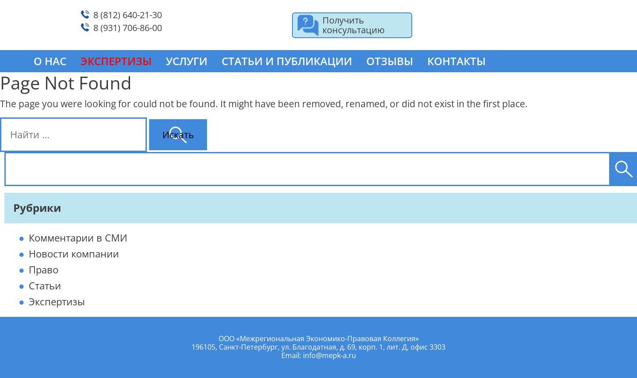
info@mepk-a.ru (329, 355)
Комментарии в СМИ (78, 237)
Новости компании (74, 253)
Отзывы (389, 61)
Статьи (45, 285)
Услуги (186, 61)
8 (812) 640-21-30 (127, 15)
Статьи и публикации (287, 61)
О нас (50, 61)
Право (43, 269)
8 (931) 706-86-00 (127, 28)
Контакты (456, 61)
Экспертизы (57, 301)
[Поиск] (623, 169)
